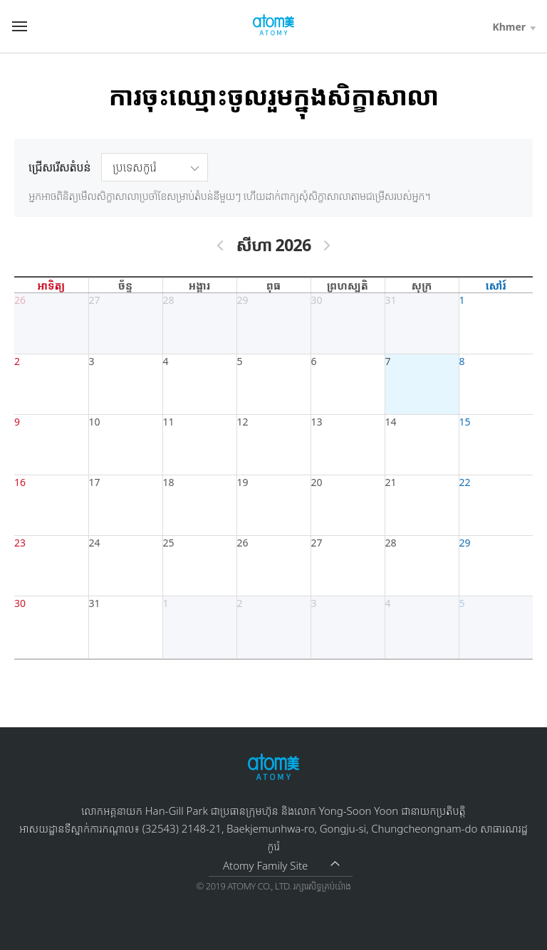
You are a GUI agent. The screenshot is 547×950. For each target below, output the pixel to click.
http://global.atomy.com (273, 25)
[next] (327, 245)
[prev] (220, 245)
